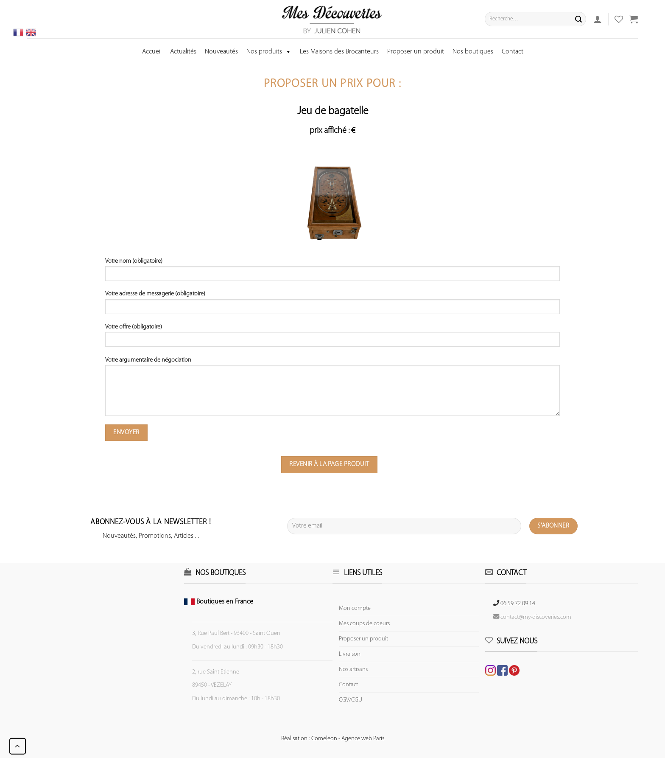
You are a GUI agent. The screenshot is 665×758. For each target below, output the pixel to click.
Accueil (152, 51)
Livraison (349, 654)
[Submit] (578, 19)
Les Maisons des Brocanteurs (339, 51)
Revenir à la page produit (329, 464)
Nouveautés (221, 51)
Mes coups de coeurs (364, 623)
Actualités (183, 51)
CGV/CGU (350, 700)
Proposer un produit (415, 51)
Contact (512, 51)
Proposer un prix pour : (332, 84)
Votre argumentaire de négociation (332, 389)
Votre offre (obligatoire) (332, 338)
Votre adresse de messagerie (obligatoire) (332, 305)
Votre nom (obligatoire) (332, 272)
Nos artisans (353, 669)
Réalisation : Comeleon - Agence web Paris (332, 739)
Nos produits (268, 51)
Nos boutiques (473, 51)
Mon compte (355, 608)
